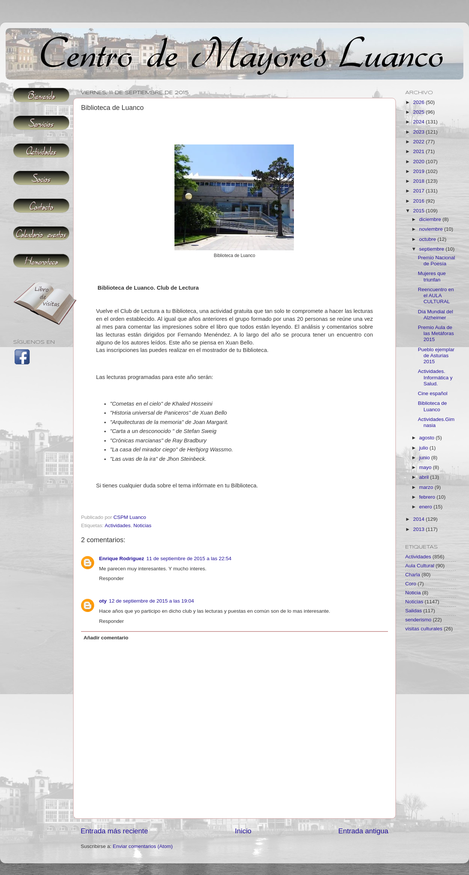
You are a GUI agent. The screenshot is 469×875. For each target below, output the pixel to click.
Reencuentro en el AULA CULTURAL (436, 295)
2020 (419, 161)
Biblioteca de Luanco (432, 406)
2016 (419, 201)
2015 (419, 210)
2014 (419, 519)
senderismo (418, 619)
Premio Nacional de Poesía (436, 260)
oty (103, 601)
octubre (428, 239)
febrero (428, 497)
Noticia (413, 592)
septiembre (432, 249)
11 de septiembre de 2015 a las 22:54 (188, 558)
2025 (419, 112)
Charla (412, 574)
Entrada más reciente (114, 831)
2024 (419, 122)
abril (424, 477)
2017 (419, 191)
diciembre (430, 219)
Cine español (433, 393)
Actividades (118, 525)
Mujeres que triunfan (432, 276)
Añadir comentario (106, 637)
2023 (419, 132)
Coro (410, 583)
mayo (426, 467)
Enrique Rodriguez (121, 558)
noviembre (431, 229)
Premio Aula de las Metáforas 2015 (436, 333)
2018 (419, 181)
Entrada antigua (363, 831)
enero (426, 507)
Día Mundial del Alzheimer (435, 314)
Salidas (413, 610)
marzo (426, 487)
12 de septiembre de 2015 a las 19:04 (151, 601)
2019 (419, 171)
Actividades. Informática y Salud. (435, 377)
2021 (419, 151)
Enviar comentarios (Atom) (143, 846)
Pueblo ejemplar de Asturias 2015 (436, 355)
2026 (419, 102)
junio (425, 457)
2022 (419, 141)
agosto (427, 438)
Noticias (143, 525)
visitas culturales (423, 628)
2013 (419, 529)
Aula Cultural (419, 565)
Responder (111, 578)
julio (424, 448)
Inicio (243, 831)
